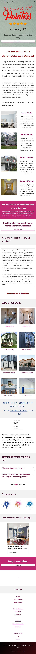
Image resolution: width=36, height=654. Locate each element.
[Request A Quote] (18, 229)
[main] (18, 33)
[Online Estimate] (18, 41)
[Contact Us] (18, 565)
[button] (1, 2)
